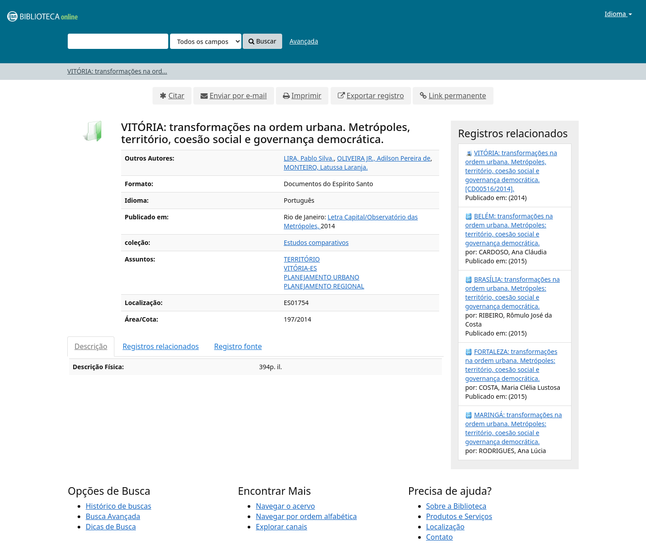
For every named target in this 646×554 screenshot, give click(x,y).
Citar (176, 95)
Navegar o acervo (285, 506)
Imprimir (307, 95)
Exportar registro (375, 95)
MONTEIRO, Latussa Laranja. (326, 167)
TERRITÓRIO (302, 259)
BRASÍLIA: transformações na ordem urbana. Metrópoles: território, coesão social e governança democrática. (512, 292)
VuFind (29, 14)
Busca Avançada (113, 516)
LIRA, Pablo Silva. (309, 158)
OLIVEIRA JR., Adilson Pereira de (383, 158)
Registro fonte (238, 346)
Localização (445, 527)
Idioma (618, 13)
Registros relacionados (160, 346)
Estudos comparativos (316, 242)
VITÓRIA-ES (300, 268)
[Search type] (205, 41)
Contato (439, 537)
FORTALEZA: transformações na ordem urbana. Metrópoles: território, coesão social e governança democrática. (511, 365)
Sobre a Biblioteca (456, 506)
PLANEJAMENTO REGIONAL (324, 286)
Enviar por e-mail (238, 95)
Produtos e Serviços (459, 516)
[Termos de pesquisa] (118, 41)
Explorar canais (281, 527)
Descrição (90, 346)
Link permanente (457, 95)
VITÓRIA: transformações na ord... (117, 71)
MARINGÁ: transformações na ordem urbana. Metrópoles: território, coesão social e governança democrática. (513, 428)
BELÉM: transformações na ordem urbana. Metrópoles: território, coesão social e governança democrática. (509, 229)
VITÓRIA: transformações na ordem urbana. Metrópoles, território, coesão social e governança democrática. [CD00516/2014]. (511, 170)
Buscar (262, 41)
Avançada (303, 41)
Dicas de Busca (111, 527)
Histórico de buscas (118, 506)
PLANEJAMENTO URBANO (322, 277)
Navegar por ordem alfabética (306, 516)
